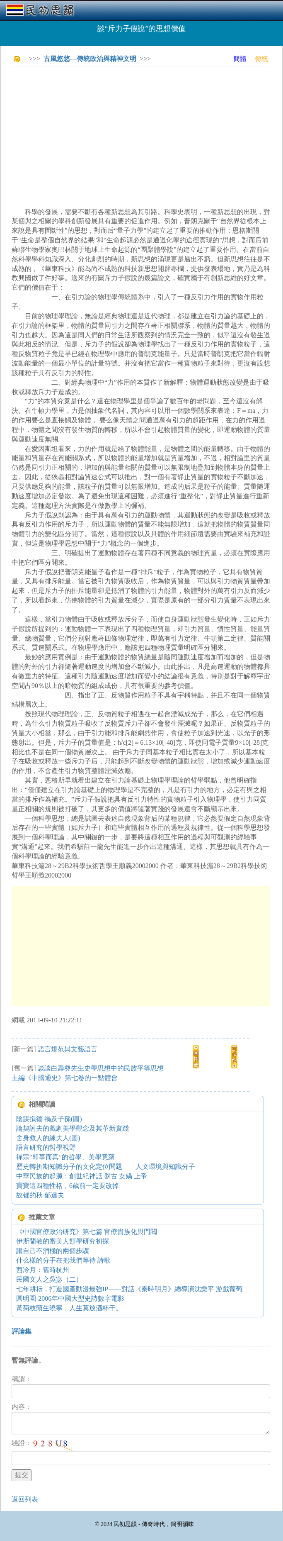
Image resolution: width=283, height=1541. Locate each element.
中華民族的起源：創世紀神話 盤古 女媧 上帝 (81, 1176)
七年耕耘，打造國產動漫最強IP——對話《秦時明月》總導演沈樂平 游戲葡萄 (129, 1288)
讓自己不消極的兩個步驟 (52, 1250)
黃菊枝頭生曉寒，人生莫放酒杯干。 (69, 1308)
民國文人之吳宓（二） (49, 1279)
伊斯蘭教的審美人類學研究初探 (62, 1241)
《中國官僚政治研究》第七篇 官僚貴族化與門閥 (86, 1231)
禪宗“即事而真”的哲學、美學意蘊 (65, 1157)
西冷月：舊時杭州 (42, 1269)
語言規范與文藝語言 (67, 1049)
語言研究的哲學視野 (46, 1147)
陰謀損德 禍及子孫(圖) (49, 1118)
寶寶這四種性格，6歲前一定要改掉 (67, 1185)
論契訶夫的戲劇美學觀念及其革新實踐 (72, 1128)
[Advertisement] (147, 131)
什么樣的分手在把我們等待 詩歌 (63, 1260)
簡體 (240, 58)
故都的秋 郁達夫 (40, 1195)
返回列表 (25, 1499)
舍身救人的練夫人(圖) (48, 1137)
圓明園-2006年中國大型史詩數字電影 (70, 1298)
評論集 (21, 1331)
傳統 (261, 58)
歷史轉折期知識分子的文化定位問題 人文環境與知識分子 (105, 1166)
